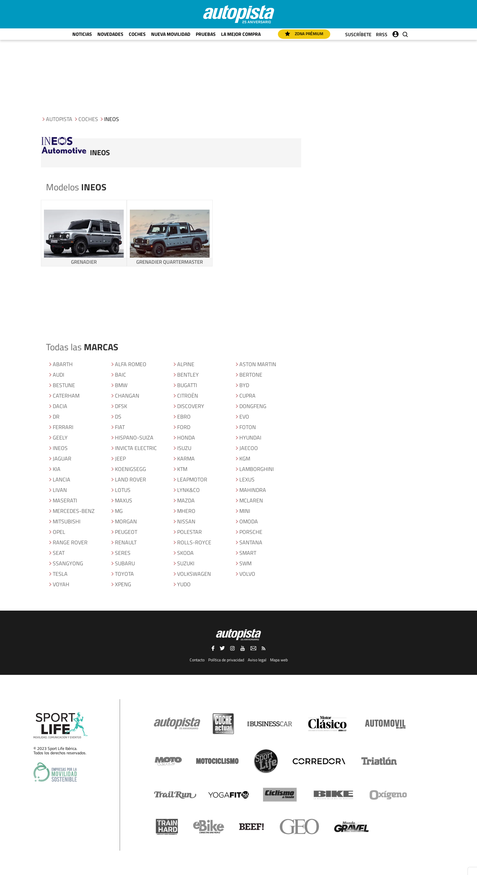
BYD (244, 385)
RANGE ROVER (70, 542)
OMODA (248, 521)
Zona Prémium (304, 33)
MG (119, 511)
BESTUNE (64, 385)
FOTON (247, 427)
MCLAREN (251, 500)
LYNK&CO (188, 490)
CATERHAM (66, 396)
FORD (183, 427)
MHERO (186, 511)
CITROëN (187, 396)
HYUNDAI (250, 437)
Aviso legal (257, 660)
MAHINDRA (252, 490)
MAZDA (186, 500)
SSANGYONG (68, 563)
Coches (137, 34)
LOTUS (122, 490)
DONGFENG (252, 406)
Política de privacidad (226, 660)
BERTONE (250, 375)
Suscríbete (358, 34)
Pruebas (206, 34)
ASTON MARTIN (257, 364)
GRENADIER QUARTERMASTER (169, 261)
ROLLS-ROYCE (194, 542)
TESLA (60, 574)
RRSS (381, 34)
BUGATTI (187, 385)
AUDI (58, 375)
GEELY (60, 437)
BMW (121, 385)
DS (118, 416)
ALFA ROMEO (130, 364)
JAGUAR (62, 458)
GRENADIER (84, 261)
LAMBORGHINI (256, 469)
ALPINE (185, 364)
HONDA (186, 437)
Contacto (197, 660)
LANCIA (61, 479)
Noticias (82, 34)
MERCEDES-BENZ (74, 511)
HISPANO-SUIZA (134, 437)
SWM (245, 563)
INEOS (60, 448)
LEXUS (247, 479)
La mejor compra (241, 34)
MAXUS (123, 500)
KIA (57, 469)
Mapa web (279, 660)
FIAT (120, 427)
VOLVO (247, 574)
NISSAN (186, 521)
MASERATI (65, 500)
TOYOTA (124, 574)
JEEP (120, 458)
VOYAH (61, 584)
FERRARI (63, 427)
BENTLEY (188, 375)
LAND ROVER (130, 479)
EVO (244, 416)
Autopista (59, 119)
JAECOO (248, 448)
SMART (247, 553)
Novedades (110, 34)
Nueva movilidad (170, 34)
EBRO (184, 416)
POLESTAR (189, 532)
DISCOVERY (190, 406)
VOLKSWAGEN (194, 574)
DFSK (121, 406)
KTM (182, 469)
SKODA (185, 553)
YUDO (184, 584)
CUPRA (247, 396)
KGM (244, 458)
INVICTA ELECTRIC (136, 448)
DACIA (60, 406)
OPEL (59, 532)
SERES (122, 553)
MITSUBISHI (66, 521)
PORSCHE (250, 532)
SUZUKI (185, 563)
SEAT (59, 553)
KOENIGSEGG (130, 469)
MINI (244, 511)
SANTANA (250, 542)
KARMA (186, 458)
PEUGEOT (126, 532)
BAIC (120, 375)
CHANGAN (127, 396)
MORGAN (126, 521)
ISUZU (184, 448)
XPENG (123, 584)
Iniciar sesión (395, 32)
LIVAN (60, 490)
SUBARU (125, 563)
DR (56, 416)
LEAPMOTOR (192, 479)
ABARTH (63, 364)
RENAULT (126, 542)
